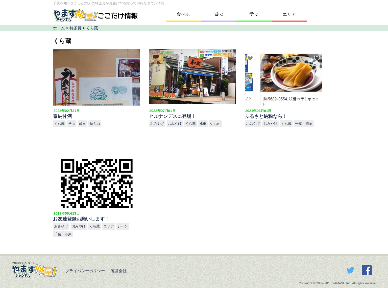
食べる (183, 14)
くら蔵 (59, 124)
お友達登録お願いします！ (81, 219)
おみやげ (157, 124)
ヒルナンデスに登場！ (172, 116)
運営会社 (118, 271)
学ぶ (253, 14)
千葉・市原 (304, 124)
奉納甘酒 (62, 116)
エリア (289, 14)
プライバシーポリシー (84, 271)
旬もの (95, 124)
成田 (82, 124)
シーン (123, 226)
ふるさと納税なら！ (266, 116)
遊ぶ (218, 14)
